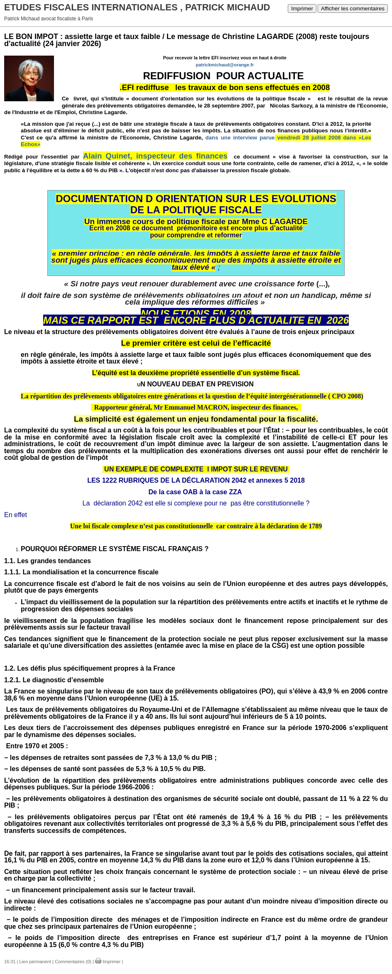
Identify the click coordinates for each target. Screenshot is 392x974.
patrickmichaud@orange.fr (225, 64)
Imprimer (302, 8)
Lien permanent (35, 961)
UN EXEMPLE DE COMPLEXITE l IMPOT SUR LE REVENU (195, 469)
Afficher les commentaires (353, 8)
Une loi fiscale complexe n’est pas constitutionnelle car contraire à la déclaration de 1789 (196, 526)
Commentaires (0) (73, 961)
